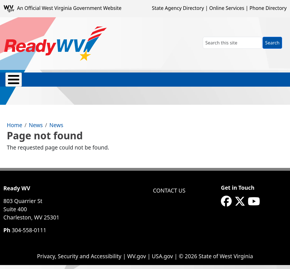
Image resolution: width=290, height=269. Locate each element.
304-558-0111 (29, 234)
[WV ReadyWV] (55, 44)
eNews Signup (271, 82)
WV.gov (136, 260)
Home (14, 129)
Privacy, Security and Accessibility (79, 260)
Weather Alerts (238, 82)
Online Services (226, 8)
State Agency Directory (178, 8)
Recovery (175, 82)
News (36, 129)
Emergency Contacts (47, 82)
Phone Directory (268, 8)
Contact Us (169, 194)
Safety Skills (206, 82)
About (13, 82)
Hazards (87, 82)
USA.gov (162, 260)
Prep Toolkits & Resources (129, 82)
